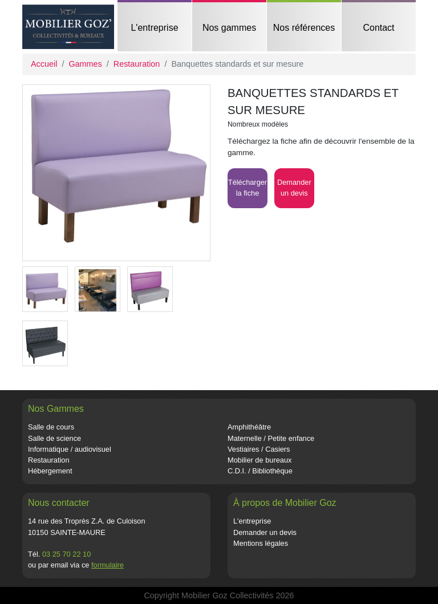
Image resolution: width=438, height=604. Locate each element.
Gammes (85, 63)
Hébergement (50, 471)
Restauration (136, 63)
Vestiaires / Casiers (259, 449)
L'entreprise (154, 28)
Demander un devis (265, 532)
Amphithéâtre (249, 427)
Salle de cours (51, 427)
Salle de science (54, 438)
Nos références (304, 28)
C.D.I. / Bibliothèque (260, 471)
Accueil (44, 63)
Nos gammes (229, 28)
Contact (378, 28)
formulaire (107, 565)
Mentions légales (260, 543)
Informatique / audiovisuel (69, 449)
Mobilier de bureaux (259, 460)
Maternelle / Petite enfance (271, 438)
